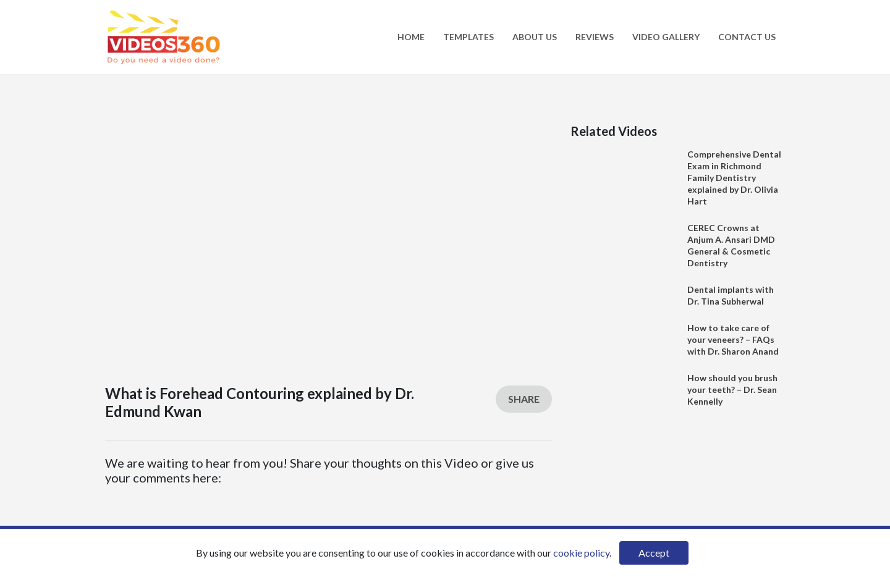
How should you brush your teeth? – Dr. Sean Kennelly (732, 389)
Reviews (594, 37)
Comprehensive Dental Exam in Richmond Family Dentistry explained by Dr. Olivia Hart (734, 177)
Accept (653, 552)
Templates (468, 37)
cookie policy (581, 552)
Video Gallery (666, 37)
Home (411, 37)
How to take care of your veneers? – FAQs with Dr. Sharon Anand (733, 339)
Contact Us (747, 37)
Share (524, 399)
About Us (534, 37)
